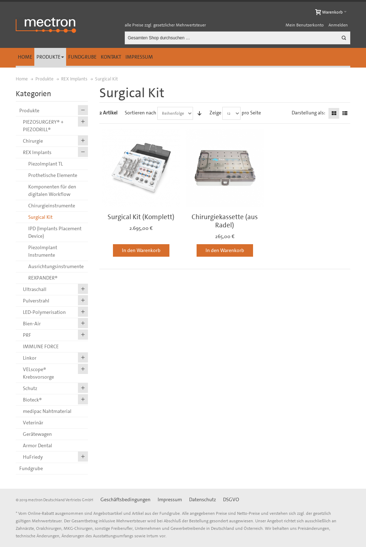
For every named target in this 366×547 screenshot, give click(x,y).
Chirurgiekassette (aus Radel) (225, 221)
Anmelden (338, 25)
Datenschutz (202, 499)
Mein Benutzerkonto (305, 25)
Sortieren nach (140, 112)
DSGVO (231, 499)
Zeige (215, 112)
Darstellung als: (308, 112)
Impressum (139, 57)
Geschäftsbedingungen (125, 499)
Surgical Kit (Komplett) (141, 216)
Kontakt (111, 57)
